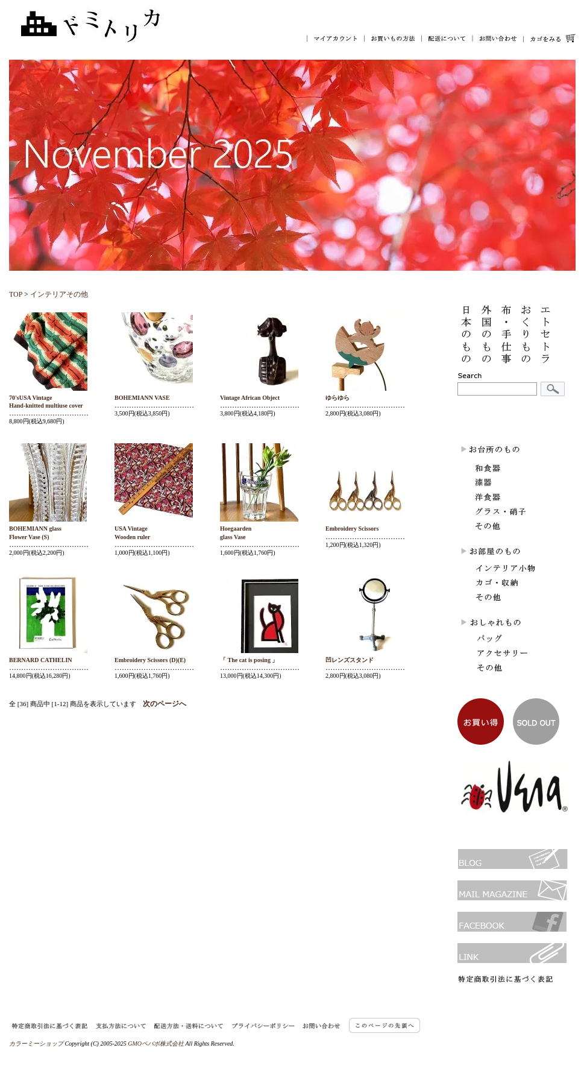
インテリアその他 (59, 294)
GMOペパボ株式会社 (156, 1043)
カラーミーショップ (36, 1043)
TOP (15, 294)
